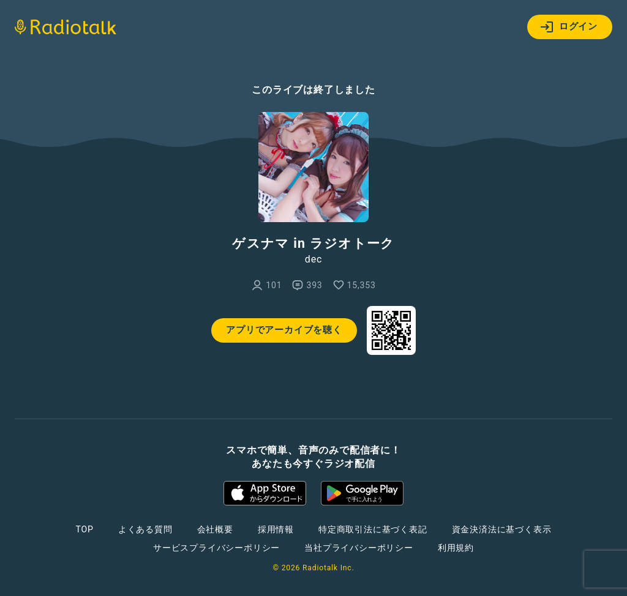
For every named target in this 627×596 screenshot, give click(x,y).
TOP (85, 529)
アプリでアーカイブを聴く (284, 329)
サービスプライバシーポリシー (216, 548)
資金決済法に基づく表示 (502, 529)
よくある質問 (145, 529)
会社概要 (215, 529)
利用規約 (456, 548)
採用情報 (276, 529)
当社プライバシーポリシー (358, 548)
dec (313, 259)
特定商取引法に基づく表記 (372, 529)
